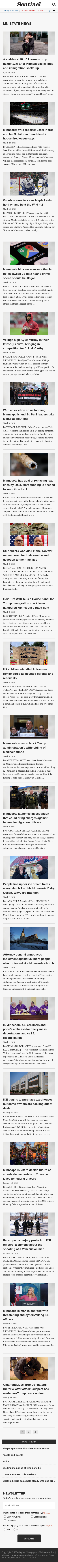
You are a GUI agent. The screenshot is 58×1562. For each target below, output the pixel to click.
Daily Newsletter (14, 1517)
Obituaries (11, 1521)
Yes (8, 1529)
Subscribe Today (32, 10)
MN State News (17, 23)
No (18, 1529)
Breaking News (40, 1517)
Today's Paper (10, 10)
